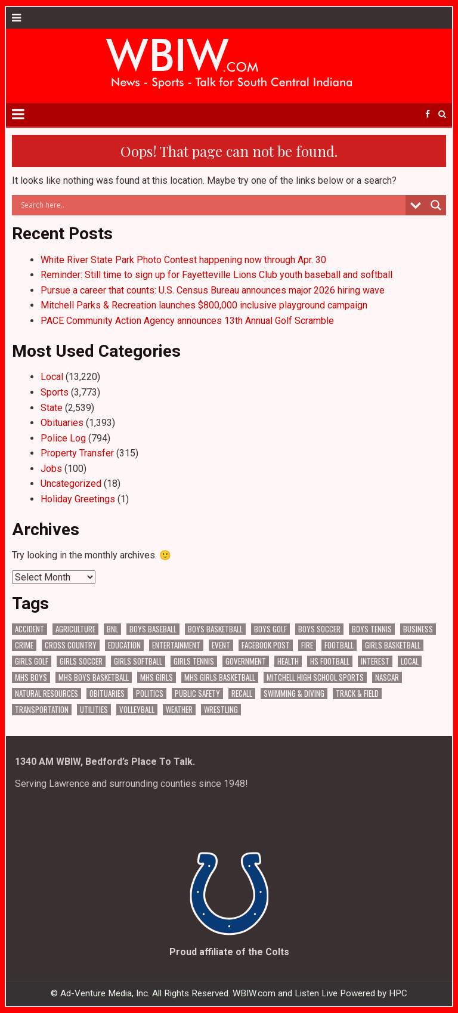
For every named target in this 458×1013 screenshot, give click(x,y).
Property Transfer (77, 453)
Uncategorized (71, 483)
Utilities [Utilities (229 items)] (94, 709)
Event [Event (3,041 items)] (221, 645)
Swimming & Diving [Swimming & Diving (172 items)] (294, 693)
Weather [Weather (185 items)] (179, 709)
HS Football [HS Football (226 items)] (329, 661)
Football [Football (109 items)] (339, 645)
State (52, 407)
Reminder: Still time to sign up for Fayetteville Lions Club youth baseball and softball (216, 274)
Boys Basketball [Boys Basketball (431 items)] (215, 629)
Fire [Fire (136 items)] (307, 645)
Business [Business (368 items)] (418, 629)
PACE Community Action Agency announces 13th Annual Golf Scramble (187, 320)
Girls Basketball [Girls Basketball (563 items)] (392, 645)
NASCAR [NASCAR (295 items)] (387, 677)
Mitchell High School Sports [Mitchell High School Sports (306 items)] (315, 677)
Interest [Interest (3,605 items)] (375, 661)
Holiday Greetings (78, 499)
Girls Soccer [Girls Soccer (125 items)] (81, 661)
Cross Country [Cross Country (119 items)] (71, 645)
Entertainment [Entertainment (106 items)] (176, 645)
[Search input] (212, 205)
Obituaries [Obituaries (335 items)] (107, 693)
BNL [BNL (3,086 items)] (112, 629)
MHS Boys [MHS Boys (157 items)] (31, 677)
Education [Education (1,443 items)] (124, 645)
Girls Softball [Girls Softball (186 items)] (138, 661)
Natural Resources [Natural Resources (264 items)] (46, 693)
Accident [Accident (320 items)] (29, 629)
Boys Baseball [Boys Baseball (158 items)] (153, 629)
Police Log (63, 438)
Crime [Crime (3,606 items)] (24, 645)
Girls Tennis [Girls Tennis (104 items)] (194, 661)
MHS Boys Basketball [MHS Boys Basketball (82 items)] (93, 677)
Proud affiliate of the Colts (229, 952)
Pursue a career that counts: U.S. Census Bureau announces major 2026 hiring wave (213, 290)
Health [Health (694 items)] (288, 661)
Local (52, 376)
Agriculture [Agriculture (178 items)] (75, 629)
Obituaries (62, 422)
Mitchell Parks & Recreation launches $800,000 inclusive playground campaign (204, 305)
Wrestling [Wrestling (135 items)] (221, 709)
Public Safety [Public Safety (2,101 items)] (197, 693)
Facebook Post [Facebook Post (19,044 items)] (266, 645)
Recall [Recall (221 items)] (241, 693)
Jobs (51, 468)
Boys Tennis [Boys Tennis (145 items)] (372, 629)
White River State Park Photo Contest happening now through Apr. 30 (183, 259)
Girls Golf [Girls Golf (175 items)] (31, 661)
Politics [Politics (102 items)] (149, 693)
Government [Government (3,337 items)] (245, 661)
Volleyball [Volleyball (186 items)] (136, 709)
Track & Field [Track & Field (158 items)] (357, 693)
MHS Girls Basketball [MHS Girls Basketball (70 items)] (219, 677)
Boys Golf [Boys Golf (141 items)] (270, 629)
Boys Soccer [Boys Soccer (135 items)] (319, 629)
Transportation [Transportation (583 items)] (42, 709)
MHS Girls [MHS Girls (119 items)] (156, 677)
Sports (55, 392)
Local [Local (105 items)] (410, 661)
